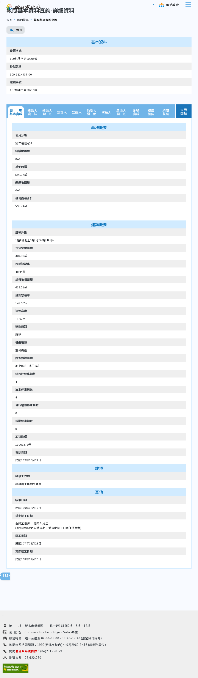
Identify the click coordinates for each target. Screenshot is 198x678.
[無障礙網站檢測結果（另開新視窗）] (15, 668)
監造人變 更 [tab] (92, 133)
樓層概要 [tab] (151, 133)
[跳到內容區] (1, 23)
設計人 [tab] (62, 133)
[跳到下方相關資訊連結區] (3, 614)
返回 (15, 51)
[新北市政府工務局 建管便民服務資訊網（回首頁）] (23, 8)
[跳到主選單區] (154, 4)
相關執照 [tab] (165, 133)
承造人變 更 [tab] (121, 133)
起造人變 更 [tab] (47, 133)
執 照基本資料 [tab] (15, 133)
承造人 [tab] (106, 133)
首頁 (9, 41)
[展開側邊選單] (189, 4)
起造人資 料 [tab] (32, 133)
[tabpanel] (99, 365)
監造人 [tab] (77, 133)
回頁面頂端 (8, 576)
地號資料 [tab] (136, 133)
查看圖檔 (183, 133)
